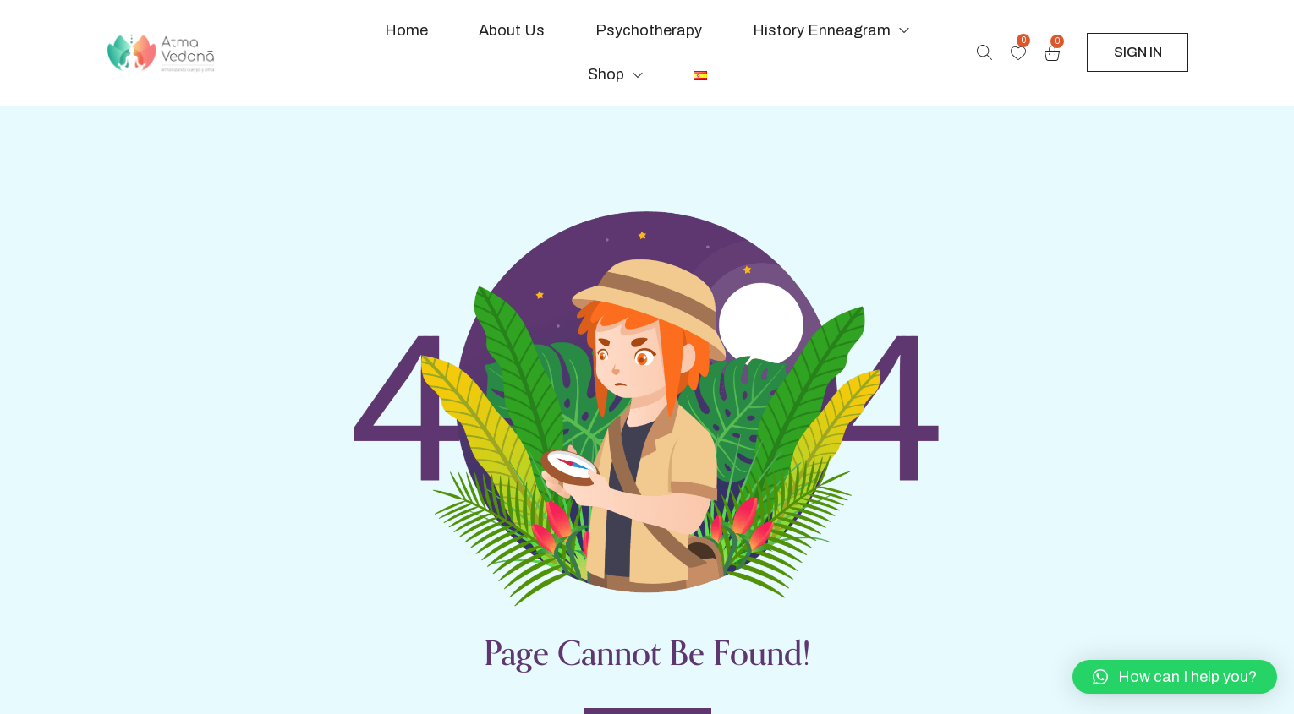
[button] (1174, 677)
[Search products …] (984, 52)
